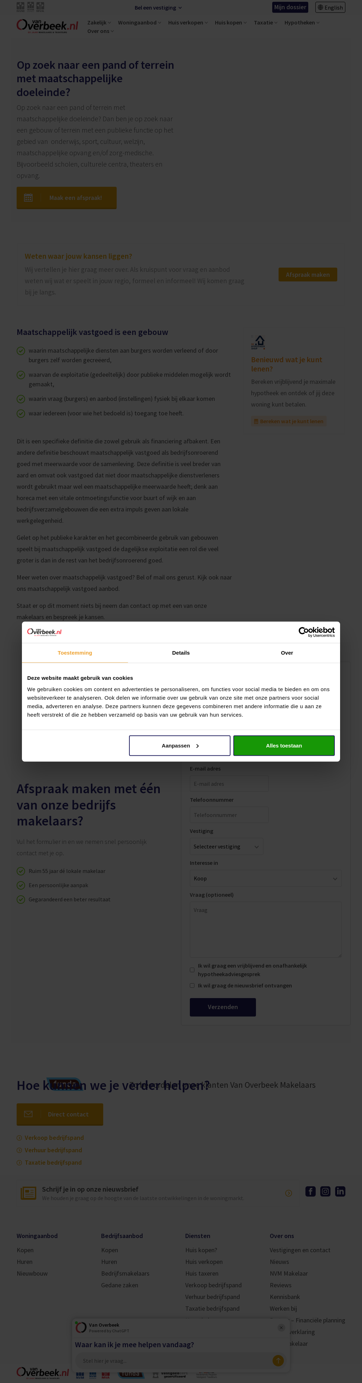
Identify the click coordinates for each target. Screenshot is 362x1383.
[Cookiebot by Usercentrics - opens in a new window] (304, 632)
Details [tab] (181, 653)
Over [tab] (287, 653)
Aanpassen (180, 745)
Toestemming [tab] (75, 653)
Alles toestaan (284, 745)
